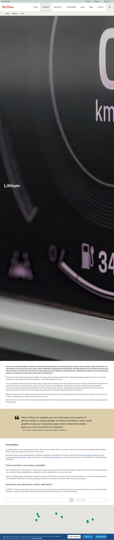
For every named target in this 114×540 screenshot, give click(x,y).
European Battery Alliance (90, 460)
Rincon (38, 483)
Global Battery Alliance (53, 462)
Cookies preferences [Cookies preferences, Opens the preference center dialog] (74, 536)
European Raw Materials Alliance (16, 462)
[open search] (110, 7)
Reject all (87, 536)
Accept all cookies (101, 536)
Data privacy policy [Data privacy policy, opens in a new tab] (37, 538)
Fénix (31, 483)
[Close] (111, 537)
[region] (57, 537)
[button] (36, 520)
